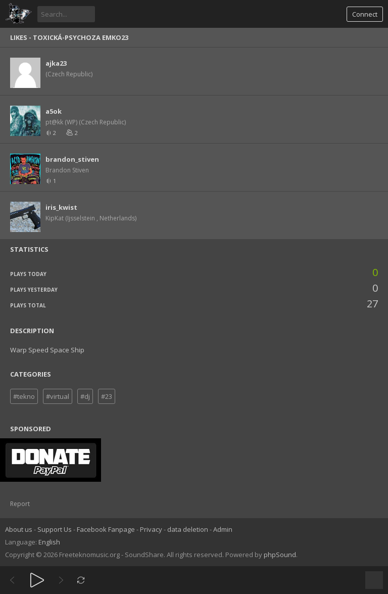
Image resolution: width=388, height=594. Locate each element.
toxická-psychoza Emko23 (80, 37)
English (49, 541)
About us (18, 529)
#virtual (57, 396)
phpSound (280, 554)
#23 (106, 396)
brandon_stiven (72, 159)
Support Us (54, 529)
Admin (222, 529)
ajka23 (56, 63)
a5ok (53, 111)
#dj (85, 396)
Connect (364, 14)
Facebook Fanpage (106, 529)
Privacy (151, 529)
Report (20, 503)
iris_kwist (61, 207)
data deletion (187, 529)
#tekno (24, 396)
